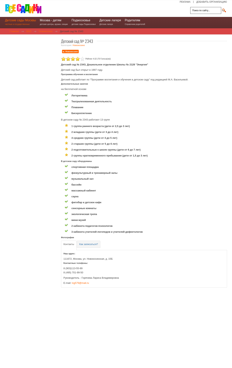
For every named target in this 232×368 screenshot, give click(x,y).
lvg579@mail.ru (80, 283)
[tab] (69, 245)
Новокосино (79, 45)
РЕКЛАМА (185, 2)
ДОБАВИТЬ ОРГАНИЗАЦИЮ (211, 2)
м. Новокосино (70, 51)
